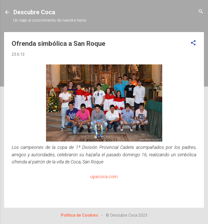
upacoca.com (104, 176)
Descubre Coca (34, 12)
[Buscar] (201, 12)
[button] (193, 43)
